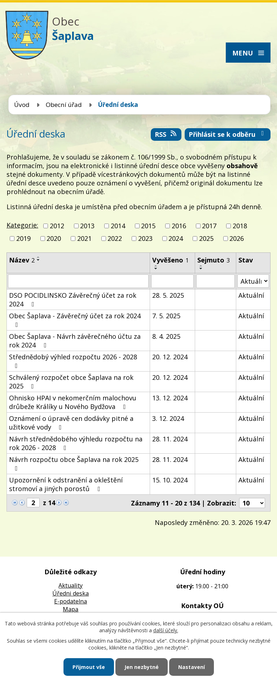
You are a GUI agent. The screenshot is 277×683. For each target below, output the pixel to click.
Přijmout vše (88, 667)
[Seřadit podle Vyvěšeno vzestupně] (156, 265)
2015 (148, 225)
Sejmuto (213, 260)
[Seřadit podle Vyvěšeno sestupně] (156, 268)
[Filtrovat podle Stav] (253, 281)
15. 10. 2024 (170, 480)
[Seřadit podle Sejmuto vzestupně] (201, 265)
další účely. (165, 630)
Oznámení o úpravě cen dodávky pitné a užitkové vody (71, 422)
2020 (54, 238)
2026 (236, 238)
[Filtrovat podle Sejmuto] (215, 281)
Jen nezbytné (141, 667)
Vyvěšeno (170, 260)
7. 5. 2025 (166, 315)
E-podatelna (70, 601)
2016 (179, 225)
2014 (118, 225)
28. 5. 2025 (168, 295)
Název (22, 260)
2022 (114, 238)
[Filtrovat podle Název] (78, 281)
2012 (57, 225)
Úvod (22, 104)
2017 (209, 225)
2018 (240, 225)
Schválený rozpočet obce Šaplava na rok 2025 (71, 381)
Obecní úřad (64, 104)
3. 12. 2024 (168, 418)
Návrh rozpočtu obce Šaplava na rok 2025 (73, 463)
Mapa (70, 609)
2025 (206, 238)
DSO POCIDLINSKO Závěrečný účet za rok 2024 (72, 299)
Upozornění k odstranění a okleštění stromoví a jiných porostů (66, 484)
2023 (145, 238)
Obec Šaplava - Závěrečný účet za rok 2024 (75, 319)
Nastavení (191, 667)
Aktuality (70, 585)
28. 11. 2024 (170, 439)
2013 (87, 225)
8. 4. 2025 (166, 336)
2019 (23, 238)
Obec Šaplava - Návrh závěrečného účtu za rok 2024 (75, 340)
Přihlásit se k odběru (228, 134)
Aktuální (251, 295)
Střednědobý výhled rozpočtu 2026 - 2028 (73, 360)
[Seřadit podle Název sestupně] (39, 260)
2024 (175, 238)
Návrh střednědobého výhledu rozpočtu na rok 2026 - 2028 (75, 443)
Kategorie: (22, 225)
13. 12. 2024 (170, 398)
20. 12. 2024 (170, 356)
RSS (166, 134)
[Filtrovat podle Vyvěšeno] (172, 281)
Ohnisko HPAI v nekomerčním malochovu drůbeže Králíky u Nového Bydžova (72, 402)
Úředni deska (70, 593)
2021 (84, 238)
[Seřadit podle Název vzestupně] (39, 257)
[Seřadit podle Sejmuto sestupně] (201, 268)
